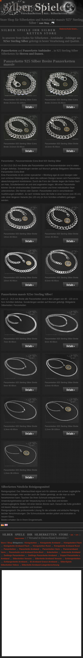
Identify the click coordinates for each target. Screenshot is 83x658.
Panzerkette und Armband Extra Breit (27, 552)
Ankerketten (54, 552)
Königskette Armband (51, 543)
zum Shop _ (46, 23)
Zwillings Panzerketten (16, 555)
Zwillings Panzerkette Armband (44, 555)
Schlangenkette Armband (16, 562)
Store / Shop (6, 543)
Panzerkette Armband (30, 549)
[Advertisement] (41, 613)
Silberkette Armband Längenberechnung (40, 565)
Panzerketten (11, 549)
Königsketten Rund (43, 546)
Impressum (19, 538)
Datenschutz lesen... (69, 29)
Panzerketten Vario (52, 549)
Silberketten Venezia (23, 558)
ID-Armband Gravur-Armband (45, 562)
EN (77, 535)
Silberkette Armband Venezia (49, 558)
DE (72, 535)
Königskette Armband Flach (18, 546)
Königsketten (32, 543)
